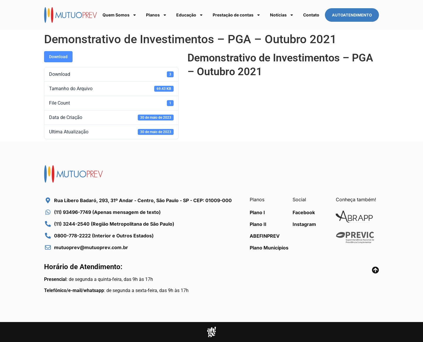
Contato (311, 14)
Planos (156, 15)
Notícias (282, 15)
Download (58, 56)
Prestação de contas (237, 15)
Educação (189, 15)
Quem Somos (120, 15)
